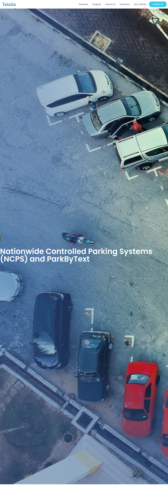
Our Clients (140, 4)
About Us (110, 4)
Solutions (125, 4)
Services (83, 4)
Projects (96, 4)
